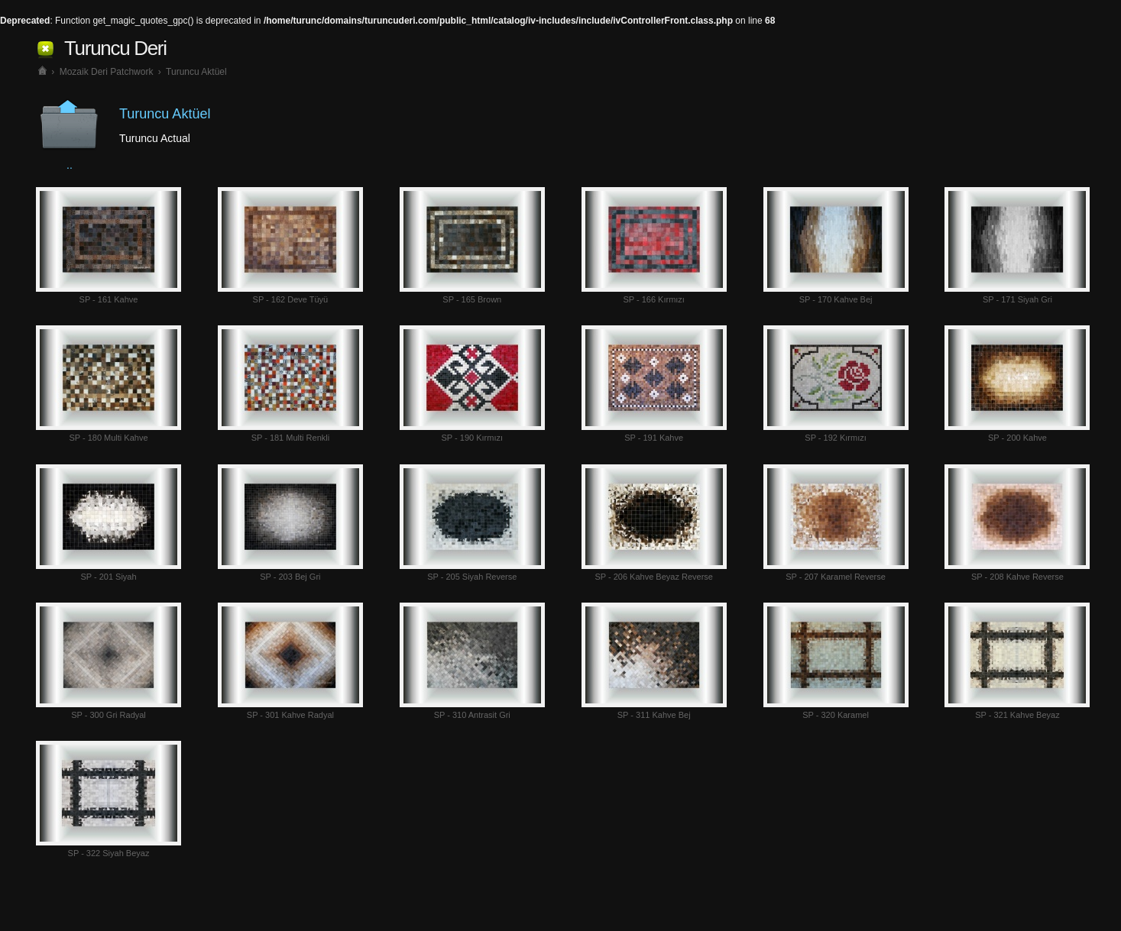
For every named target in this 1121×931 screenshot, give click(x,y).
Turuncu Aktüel (196, 71)
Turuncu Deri (115, 48)
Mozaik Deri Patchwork (107, 71)
